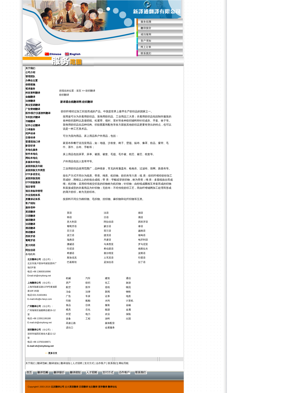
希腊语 (70, 253)
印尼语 (70, 248)
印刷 (68, 300)
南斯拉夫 (143, 248)
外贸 (68, 314)
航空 (68, 287)
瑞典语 (70, 239)
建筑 (107, 278)
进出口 (69, 327)
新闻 (107, 291)
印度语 (141, 257)
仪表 (87, 305)
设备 (68, 318)
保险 (128, 314)
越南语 (141, 230)
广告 (68, 296)
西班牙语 (143, 221)
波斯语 (141, 253)
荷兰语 (107, 230)
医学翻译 (102, 386)
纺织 (87, 282)
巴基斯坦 (72, 262)
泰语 (140, 226)
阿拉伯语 (109, 221)
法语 (106, 212)
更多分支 (52, 353)
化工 (107, 282)
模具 (68, 309)
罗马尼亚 (143, 244)
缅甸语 (141, 235)
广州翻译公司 (34, 306)
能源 (107, 309)
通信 (128, 278)
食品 (68, 305)
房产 (68, 282)
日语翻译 (83, 386)
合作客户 (101, 363)
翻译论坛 (112, 386)
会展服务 (110, 327)
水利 (107, 300)
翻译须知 (54, 363)
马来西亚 (109, 244)
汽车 (87, 278)
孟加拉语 (109, 262)
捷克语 (107, 235)
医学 (87, 287)
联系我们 (113, 363)
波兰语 (70, 235)
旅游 (128, 282)
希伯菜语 (109, 248)
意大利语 (72, 221)
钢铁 (128, 291)
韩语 (69, 217)
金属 (128, 309)
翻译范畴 (42, 363)
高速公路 (71, 323)
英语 (69, 212)
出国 (128, 318)
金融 (128, 305)
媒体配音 (110, 323)
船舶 (87, 300)
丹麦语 (107, 239)
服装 (107, 305)
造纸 (107, 287)
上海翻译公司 (34, 283)
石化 (87, 309)
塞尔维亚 (109, 253)
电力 (87, 314)
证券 (107, 296)
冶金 (68, 291)
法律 (87, 291)
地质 (128, 296)
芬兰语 (70, 230)
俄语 (140, 217)
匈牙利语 (143, 239)
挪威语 (70, 244)
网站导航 (124, 363)
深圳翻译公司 (34, 329)
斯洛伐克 (72, 257)
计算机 (129, 300)
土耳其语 (109, 257)
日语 (106, 217)
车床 (87, 296)
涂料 (107, 318)
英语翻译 (73, 386)
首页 (78, 90)
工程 (87, 318)
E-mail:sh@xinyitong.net (40, 346)
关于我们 (30, 363)
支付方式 (89, 363)
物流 (128, 287)
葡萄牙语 (72, 226)
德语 (140, 212)
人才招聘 (77, 363)
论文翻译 (93, 386)
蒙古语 (107, 226)
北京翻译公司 (34, 259)
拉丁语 (141, 262)
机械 (68, 278)
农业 (107, 314)
